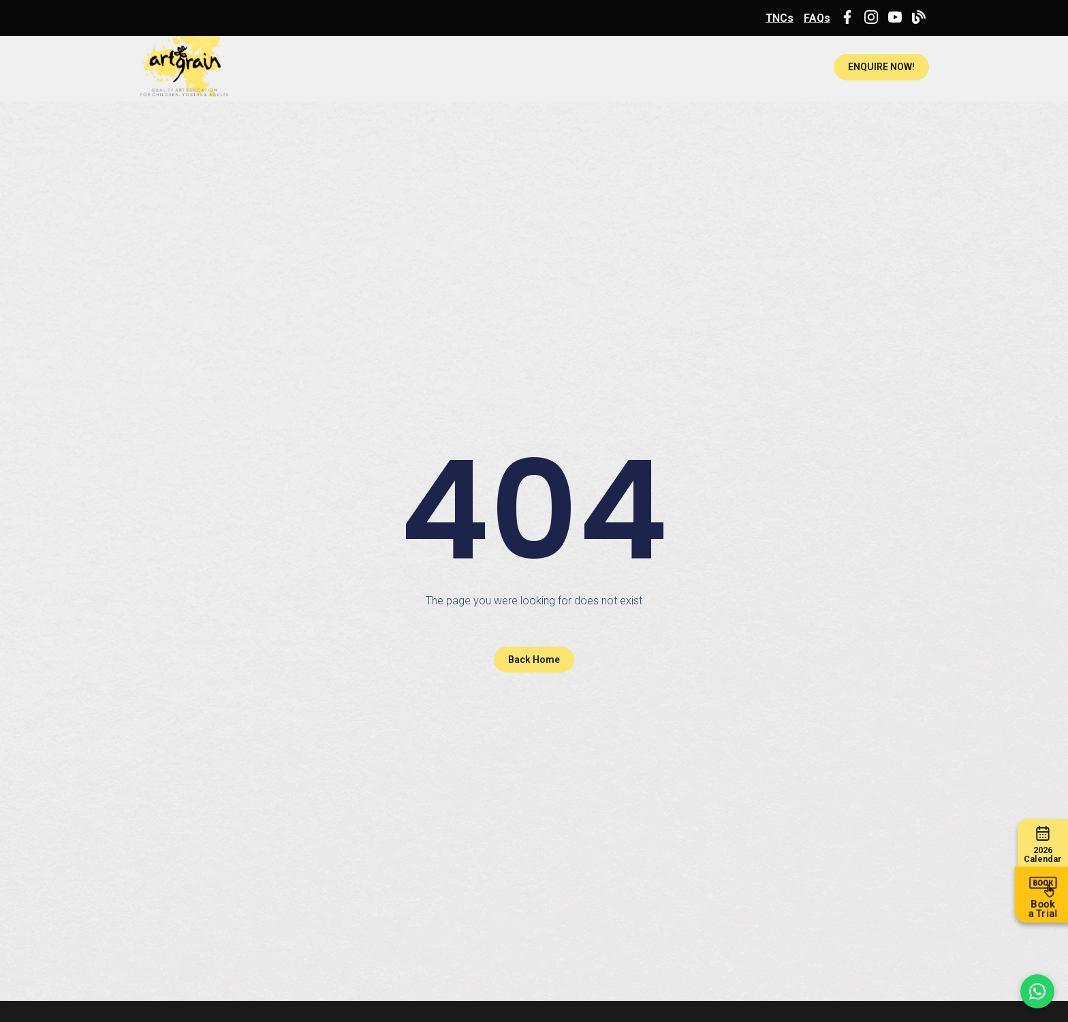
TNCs (780, 18)
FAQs (817, 18)
